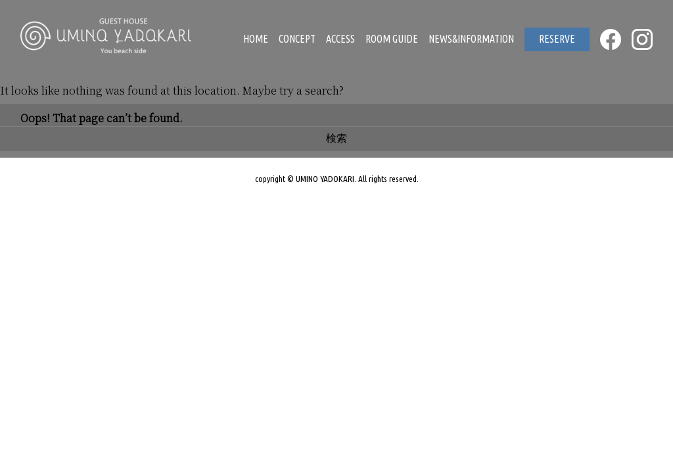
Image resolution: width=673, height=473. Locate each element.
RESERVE (557, 39)
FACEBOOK (610, 39)
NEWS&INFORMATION (471, 39)
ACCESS (340, 39)
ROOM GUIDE (391, 39)
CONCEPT (297, 39)
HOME (255, 39)
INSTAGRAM (642, 39)
